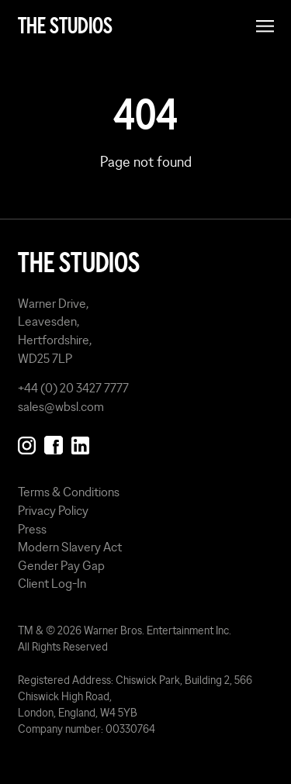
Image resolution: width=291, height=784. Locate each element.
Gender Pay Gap (61, 565)
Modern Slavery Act (70, 546)
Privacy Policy (53, 510)
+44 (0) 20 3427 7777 (73, 387)
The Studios (65, 26)
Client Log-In (52, 583)
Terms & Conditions (69, 491)
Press (32, 528)
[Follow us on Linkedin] (80, 442)
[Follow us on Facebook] (53, 442)
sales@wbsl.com (61, 406)
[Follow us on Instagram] (27, 442)
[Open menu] (265, 26)
